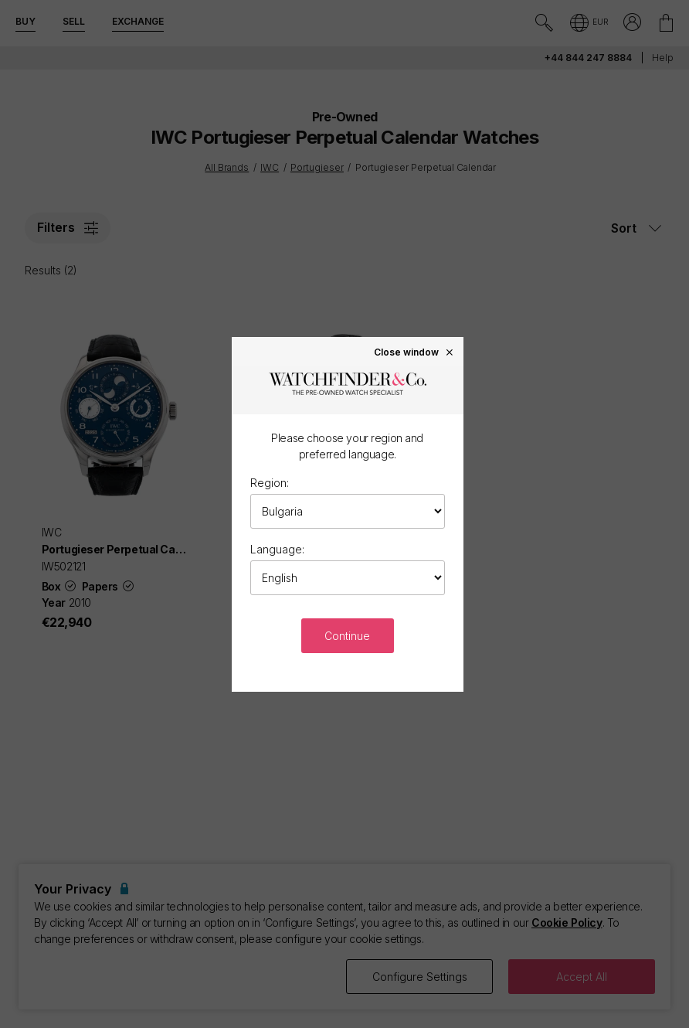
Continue (347, 635)
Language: (277, 549)
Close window (414, 351)
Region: (269, 482)
